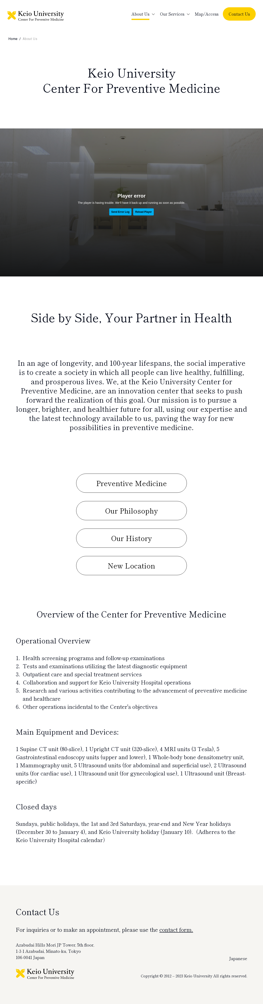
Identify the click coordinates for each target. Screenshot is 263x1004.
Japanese (238, 958)
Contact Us (239, 14)
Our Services (172, 14)
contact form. (176, 929)
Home (13, 39)
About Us (140, 14)
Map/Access (206, 14)
